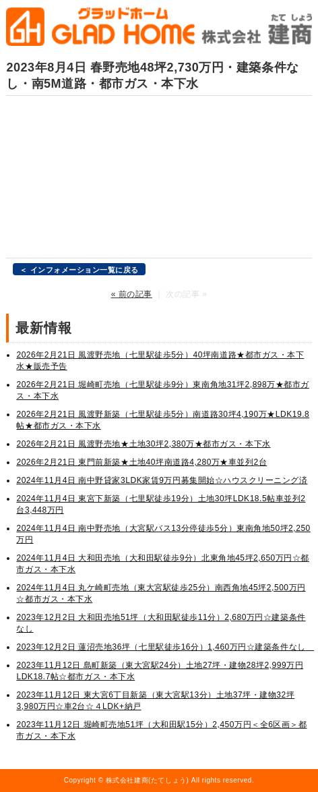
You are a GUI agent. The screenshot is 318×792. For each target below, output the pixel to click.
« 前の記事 (131, 294)
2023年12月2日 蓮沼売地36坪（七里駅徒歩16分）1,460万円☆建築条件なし (165, 647)
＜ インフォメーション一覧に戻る (79, 270)
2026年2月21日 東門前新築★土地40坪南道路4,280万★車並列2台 (141, 462)
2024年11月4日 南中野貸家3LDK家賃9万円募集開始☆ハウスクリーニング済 (161, 480)
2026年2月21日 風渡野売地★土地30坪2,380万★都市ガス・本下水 (143, 444)
